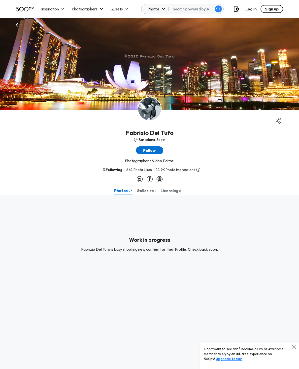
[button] (149, 150)
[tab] (123, 190)
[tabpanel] (149, 282)
